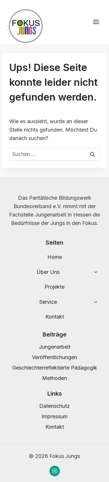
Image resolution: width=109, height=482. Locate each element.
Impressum (55, 416)
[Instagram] (54, 471)
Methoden (54, 378)
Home (54, 257)
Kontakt (54, 317)
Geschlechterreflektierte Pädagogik (54, 368)
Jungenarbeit (54, 347)
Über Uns (48, 272)
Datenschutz (54, 406)
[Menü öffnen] (96, 22)
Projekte (54, 287)
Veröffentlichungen (54, 357)
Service (48, 302)
